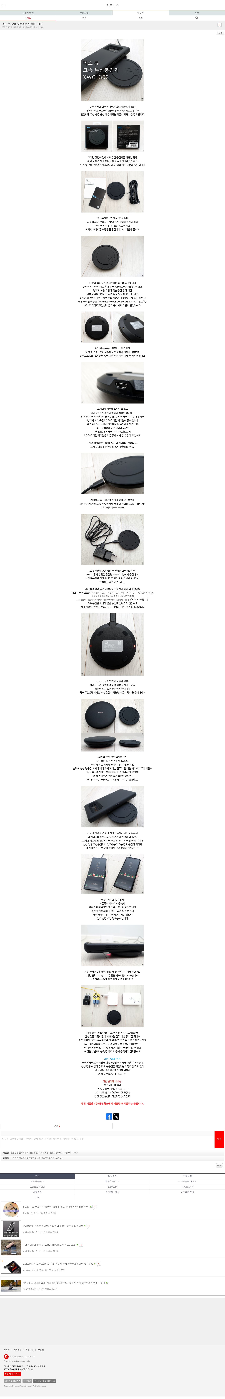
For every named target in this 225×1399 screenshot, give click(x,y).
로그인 (7, 1350)
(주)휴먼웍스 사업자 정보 (22, 1356)
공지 (140, 18)
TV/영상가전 (187, 1186)
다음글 (40, 1152)
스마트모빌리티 (37, 1186)
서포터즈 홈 (28, 13)
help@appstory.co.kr (21, 1361)
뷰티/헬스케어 (112, 1192)
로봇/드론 (112, 1186)
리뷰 (29, 18)
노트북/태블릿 (187, 1192)
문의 (84, 18)
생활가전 (37, 1192)
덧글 (57, 1125)
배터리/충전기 (37, 1181)
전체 (37, 1176)
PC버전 (41, 1350)
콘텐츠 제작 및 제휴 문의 (44, 1381)
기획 (37, 1197)
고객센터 (29, 1350)
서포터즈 (112, 5)
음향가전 (112, 1176)
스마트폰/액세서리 (187, 1181)
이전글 (33, 1158)
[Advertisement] (95, 1321)
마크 (197, 13)
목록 (220, 32)
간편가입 (17, 1350)
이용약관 (27, 1381)
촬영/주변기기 (112, 1181)
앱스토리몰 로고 (6, 1358)
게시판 (140, 13)
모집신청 (84, 13)
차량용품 (187, 1176)
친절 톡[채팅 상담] (12, 1374)
